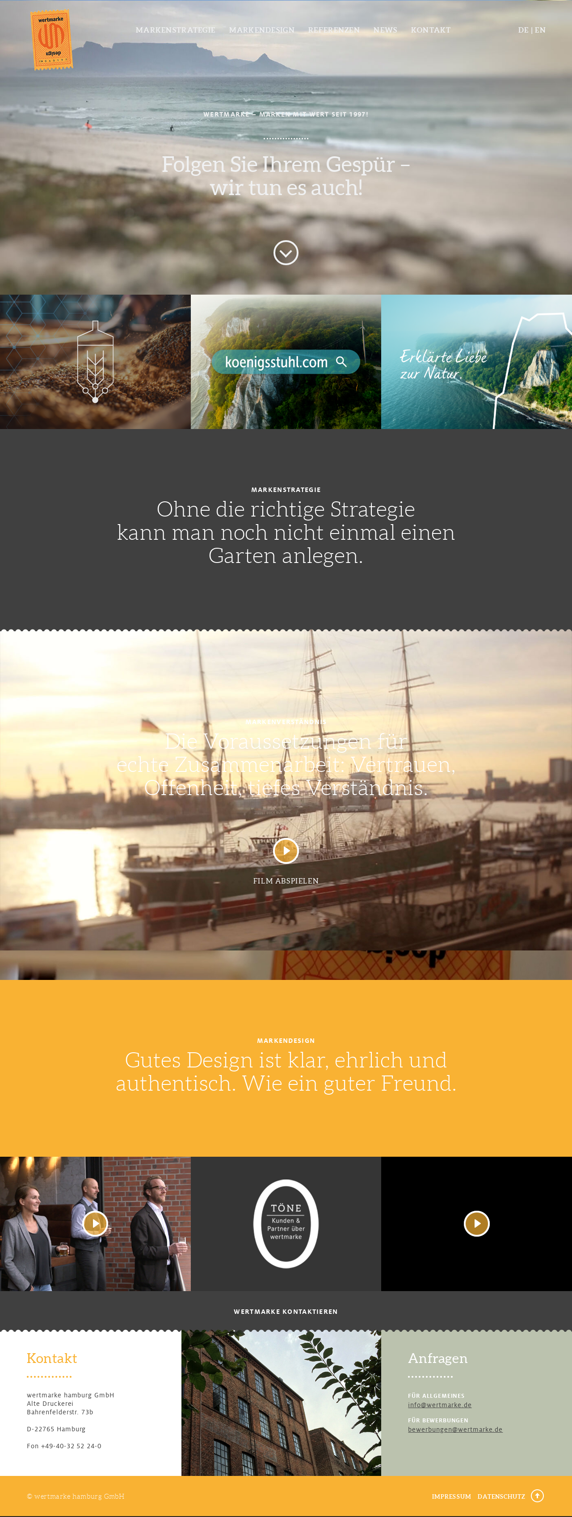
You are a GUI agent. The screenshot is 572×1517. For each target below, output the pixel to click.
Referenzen (334, 30)
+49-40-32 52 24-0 (71, 1446)
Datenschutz (502, 1496)
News (385, 30)
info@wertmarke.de (439, 1405)
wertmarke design (51, 39)
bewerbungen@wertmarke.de (455, 1429)
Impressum (451, 1496)
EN (540, 30)
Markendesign (262, 30)
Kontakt (431, 30)
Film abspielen (286, 881)
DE (523, 30)
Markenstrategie (175, 30)
